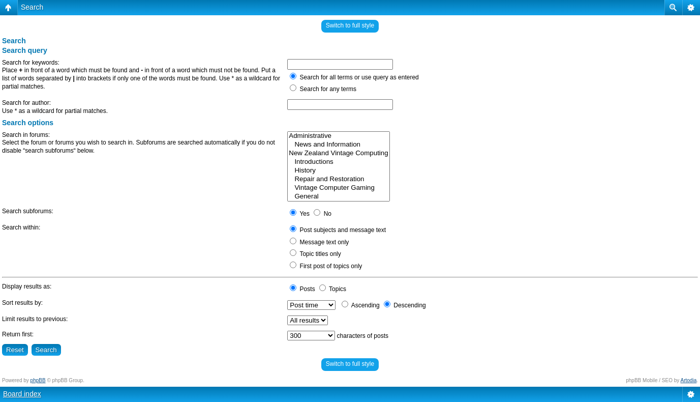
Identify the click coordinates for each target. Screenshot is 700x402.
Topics (332, 289)
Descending (405, 305)
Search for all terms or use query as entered (354, 77)
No (322, 213)
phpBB (38, 380)
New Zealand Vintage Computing (338, 153)
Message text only (319, 242)
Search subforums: (27, 211)
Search (32, 7)
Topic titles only (315, 253)
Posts (302, 289)
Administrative (338, 136)
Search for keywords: (30, 62)
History (338, 170)
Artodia (689, 380)
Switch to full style (350, 25)
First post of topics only (326, 266)
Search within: (21, 227)
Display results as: (26, 286)
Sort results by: (22, 302)
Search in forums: (26, 134)
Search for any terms (323, 89)
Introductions (338, 162)
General (338, 196)
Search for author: (26, 102)
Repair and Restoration (338, 179)
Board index (22, 394)
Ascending (361, 305)
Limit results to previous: (35, 319)
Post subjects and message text (338, 230)
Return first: (18, 334)
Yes (300, 213)
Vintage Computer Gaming (338, 188)
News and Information (338, 144)
